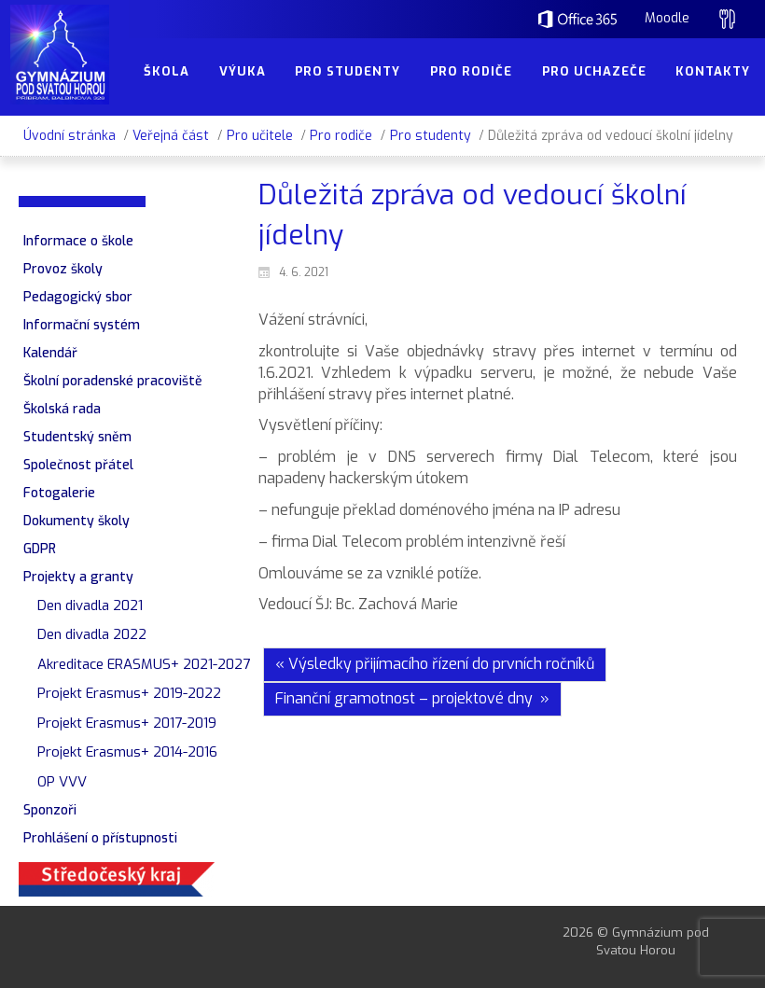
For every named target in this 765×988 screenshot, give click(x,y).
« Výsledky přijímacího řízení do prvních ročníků (434, 664)
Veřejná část (170, 136)
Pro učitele (260, 136)
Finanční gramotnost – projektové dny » (412, 698)
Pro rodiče (341, 136)
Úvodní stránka (69, 136)
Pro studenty (430, 136)
